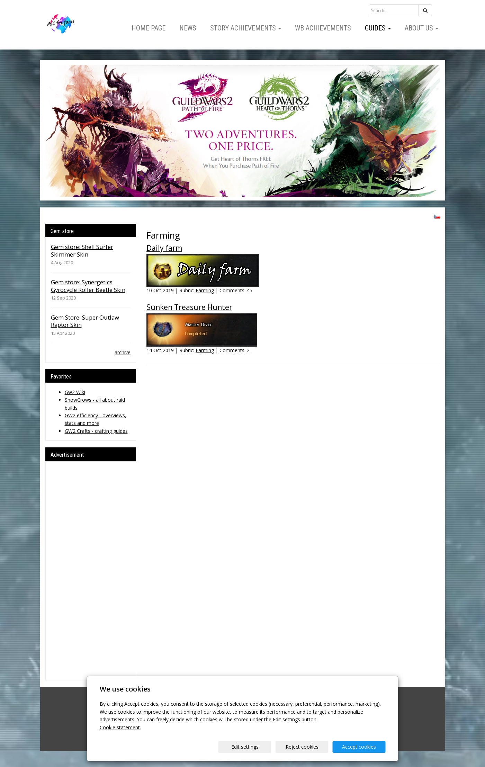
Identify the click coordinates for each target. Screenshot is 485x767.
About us (421, 28)
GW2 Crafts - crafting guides (96, 431)
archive (123, 352)
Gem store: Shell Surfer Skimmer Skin (82, 250)
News (187, 28)
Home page (148, 28)
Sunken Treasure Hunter (189, 307)
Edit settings (245, 746)
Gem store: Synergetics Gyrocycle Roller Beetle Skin (88, 286)
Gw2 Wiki (75, 392)
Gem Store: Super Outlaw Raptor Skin (85, 321)
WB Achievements (323, 28)
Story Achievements (245, 28)
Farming (205, 290)
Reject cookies (302, 746)
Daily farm (164, 248)
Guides (378, 28)
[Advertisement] (91, 571)
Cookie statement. (120, 727)
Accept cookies (359, 746)
